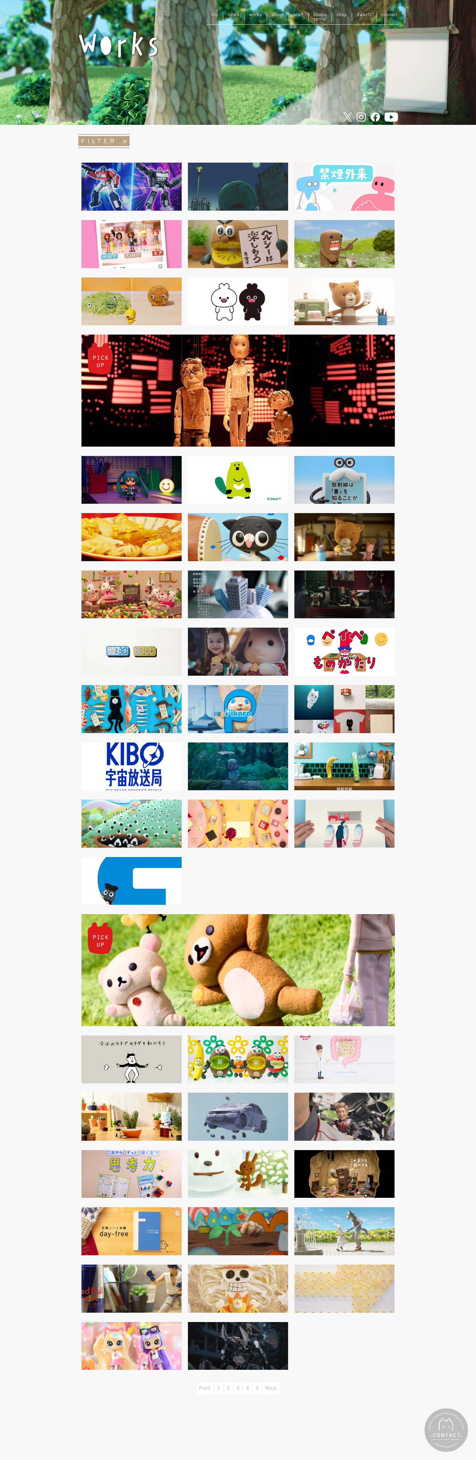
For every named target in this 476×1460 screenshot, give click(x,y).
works (255, 14)
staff (298, 14)
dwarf (364, 14)
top (214, 14)
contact (389, 14)
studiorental (320, 17)
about (278, 14)
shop (341, 14)
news (233, 14)
